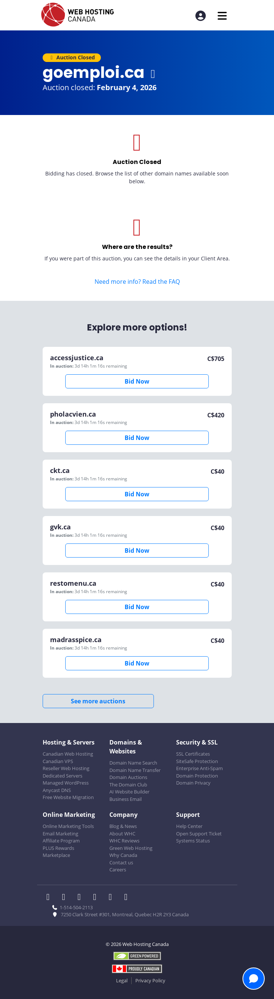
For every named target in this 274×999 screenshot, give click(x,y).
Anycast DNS (57, 790)
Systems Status (193, 840)
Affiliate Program (61, 840)
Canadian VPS (58, 761)
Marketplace (56, 855)
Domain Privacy (193, 782)
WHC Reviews (124, 840)
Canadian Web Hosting (68, 753)
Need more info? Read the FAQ (137, 281)
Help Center (189, 826)
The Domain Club (128, 784)
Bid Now (137, 381)
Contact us (121, 862)
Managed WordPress (66, 782)
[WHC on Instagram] (97, 898)
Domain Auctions (128, 777)
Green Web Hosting (130, 848)
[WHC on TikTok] (128, 898)
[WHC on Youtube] (113, 898)
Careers (117, 869)
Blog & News (123, 826)
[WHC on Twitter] (66, 898)
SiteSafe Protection (197, 761)
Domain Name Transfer (135, 770)
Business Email (125, 799)
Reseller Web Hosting (66, 768)
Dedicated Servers (62, 775)
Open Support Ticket (199, 833)
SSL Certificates (193, 753)
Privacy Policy (150, 980)
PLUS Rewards (58, 848)
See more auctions (98, 701)
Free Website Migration (68, 797)
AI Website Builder (129, 791)
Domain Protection (197, 775)
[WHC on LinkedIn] (81, 898)
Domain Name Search (133, 762)
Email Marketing (60, 833)
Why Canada (123, 855)
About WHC (122, 833)
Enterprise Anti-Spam (199, 768)
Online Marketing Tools (68, 826)
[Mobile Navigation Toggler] (222, 16)
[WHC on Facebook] (50, 898)
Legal (122, 980)
